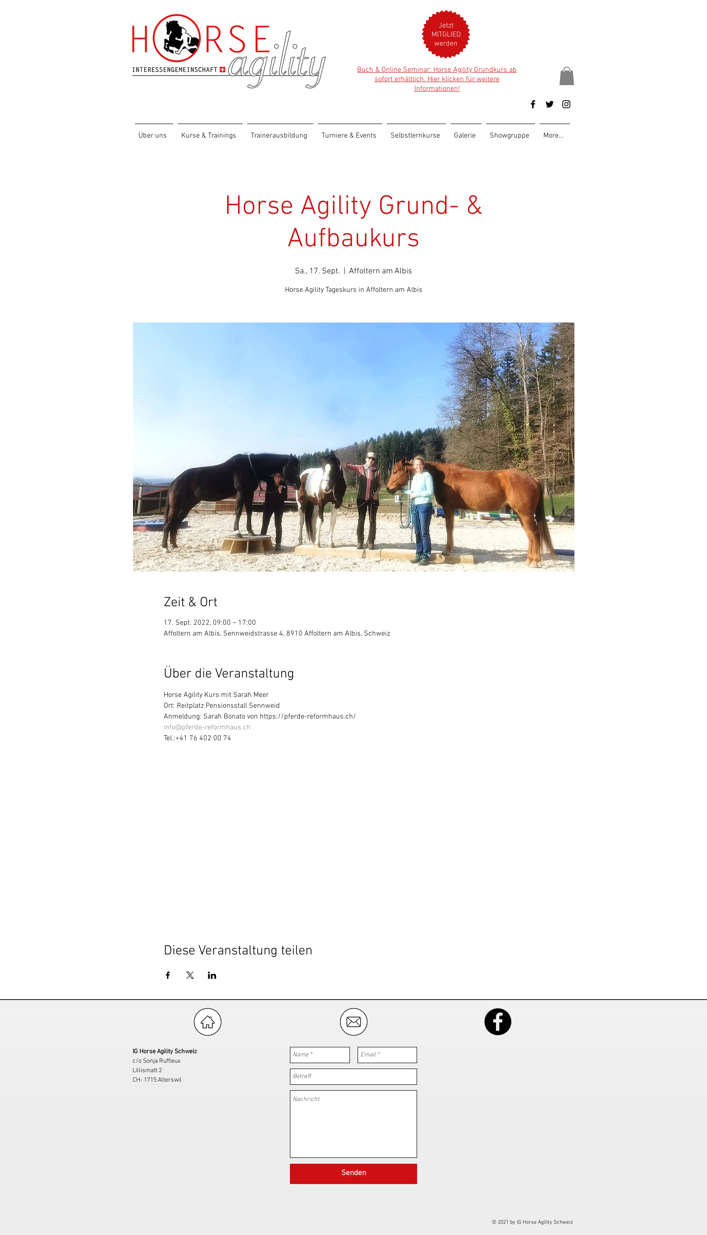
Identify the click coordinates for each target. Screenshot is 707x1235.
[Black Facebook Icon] (533, 104)
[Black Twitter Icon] (549, 104)
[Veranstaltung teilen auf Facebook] (168, 975)
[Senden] (353, 1174)
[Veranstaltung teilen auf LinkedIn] (212, 975)
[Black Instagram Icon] (566, 104)
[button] (446, 34)
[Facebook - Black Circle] (497, 1021)
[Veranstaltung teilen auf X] (190, 975)
